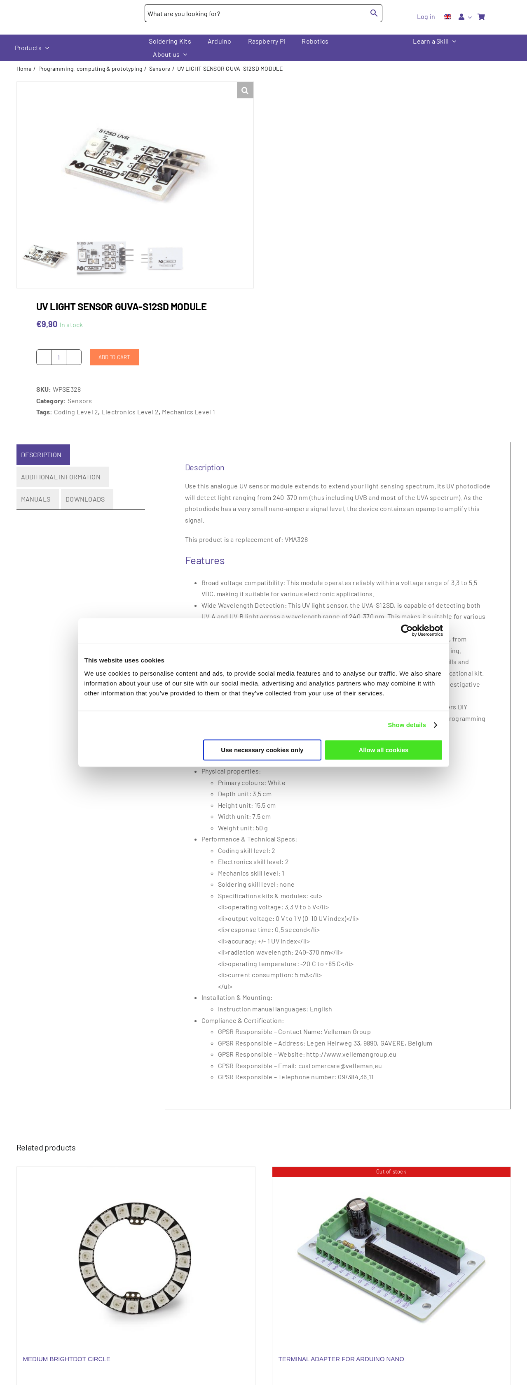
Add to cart (114, 366)
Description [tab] (41, 463)
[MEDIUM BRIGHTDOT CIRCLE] (136, 1264)
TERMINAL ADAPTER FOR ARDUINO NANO (341, 1367)
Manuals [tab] (36, 507)
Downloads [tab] (85, 507)
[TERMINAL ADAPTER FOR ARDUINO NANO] (391, 1264)
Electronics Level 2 (130, 420)
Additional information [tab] (61, 485)
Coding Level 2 (76, 420)
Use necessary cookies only (262, 749)
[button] (245, 90)
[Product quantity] (59, 365)
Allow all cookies (384, 749)
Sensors (80, 409)
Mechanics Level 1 (188, 420)
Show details (407, 724)
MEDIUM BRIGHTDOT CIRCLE (66, 1367)
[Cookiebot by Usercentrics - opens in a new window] (407, 630)
